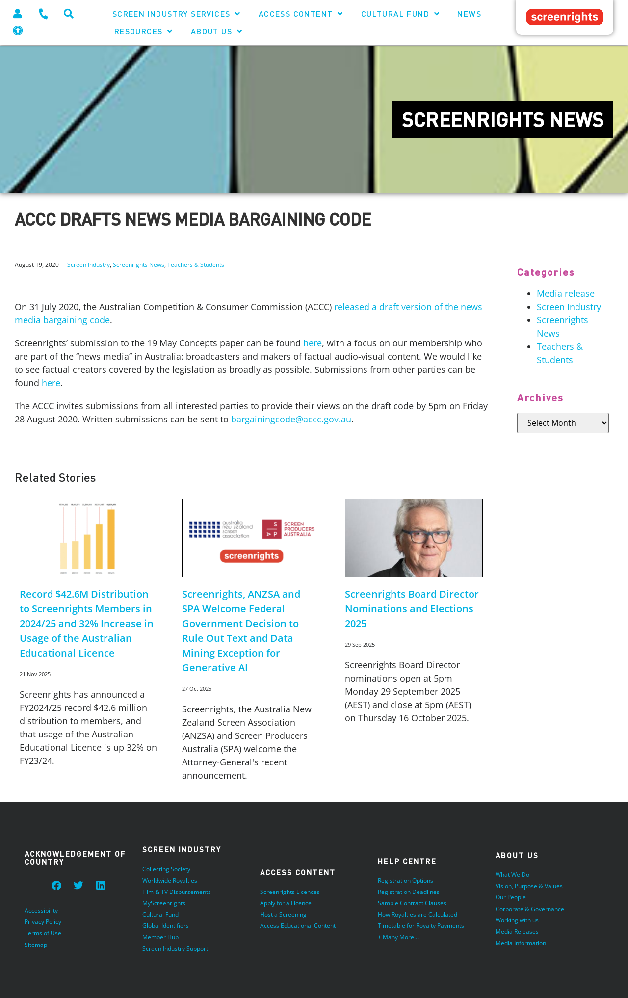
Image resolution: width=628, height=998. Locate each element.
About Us (217, 31)
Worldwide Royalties (169, 881)
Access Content (301, 14)
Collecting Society (166, 870)
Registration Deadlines (409, 892)
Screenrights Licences (290, 892)
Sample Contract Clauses (412, 903)
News (469, 13)
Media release (566, 293)
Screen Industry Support (175, 949)
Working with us (517, 920)
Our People (511, 897)
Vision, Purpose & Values (529, 886)
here (312, 343)
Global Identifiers (165, 926)
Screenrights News (138, 265)
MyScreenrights (163, 903)
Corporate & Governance (530, 909)
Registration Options (405, 881)
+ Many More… (398, 937)
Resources (143, 31)
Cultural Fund (400, 14)
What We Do (512, 875)
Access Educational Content (298, 926)
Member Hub (160, 937)
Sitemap (36, 945)
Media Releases (517, 931)
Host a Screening (283, 915)
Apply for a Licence (286, 903)
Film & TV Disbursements (176, 892)
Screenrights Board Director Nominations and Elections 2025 (412, 608)
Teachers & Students (195, 265)
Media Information (521, 943)
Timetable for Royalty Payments (421, 926)
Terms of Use (43, 933)
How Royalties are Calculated (417, 915)
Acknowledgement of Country (75, 858)
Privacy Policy (43, 922)
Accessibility (41, 911)
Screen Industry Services (176, 14)
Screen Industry (88, 265)
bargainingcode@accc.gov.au (291, 419)
